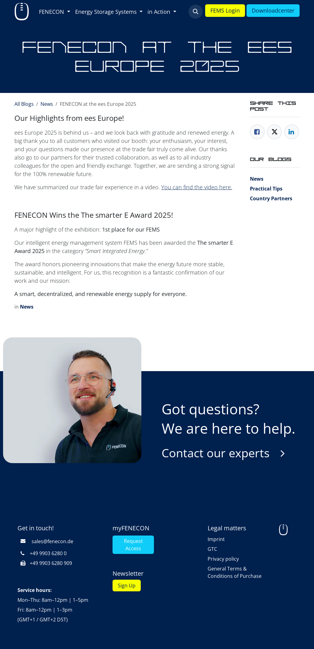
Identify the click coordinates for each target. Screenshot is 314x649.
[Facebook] (257, 132)
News (46, 104)
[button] (196, 12)
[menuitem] (54, 11)
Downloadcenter (273, 10)
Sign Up (127, 585)
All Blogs (24, 104)
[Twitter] (274, 132)
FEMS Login (225, 10)
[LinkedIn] (291, 132)
